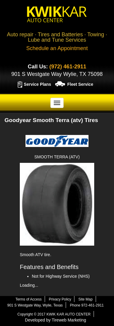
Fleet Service (80, 84)
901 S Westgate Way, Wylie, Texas (35, 305)
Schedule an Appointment (57, 48)
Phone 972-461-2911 (87, 305)
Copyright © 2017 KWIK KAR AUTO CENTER (54, 314)
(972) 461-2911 (67, 67)
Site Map (85, 299)
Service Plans (37, 84)
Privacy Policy (60, 299)
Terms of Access (28, 299)
